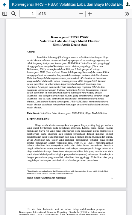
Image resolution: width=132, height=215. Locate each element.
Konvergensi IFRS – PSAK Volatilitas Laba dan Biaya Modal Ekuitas (71, 4)
